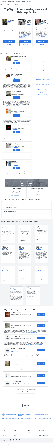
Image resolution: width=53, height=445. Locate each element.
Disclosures (41, 433)
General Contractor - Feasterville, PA (7, 417)
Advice (23, 1)
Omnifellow (13, 161)
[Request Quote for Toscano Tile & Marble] (41, 338)
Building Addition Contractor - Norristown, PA (42, 414)
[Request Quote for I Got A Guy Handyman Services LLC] (42, 41)
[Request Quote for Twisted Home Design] (41, 375)
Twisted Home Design (15, 374)
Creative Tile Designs (15, 143)
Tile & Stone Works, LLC (16, 125)
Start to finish (11, 20)
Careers (15, 432)
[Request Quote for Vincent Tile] (41, 325)
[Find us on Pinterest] (13, 440)
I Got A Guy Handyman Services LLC (43, 21)
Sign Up (46, 1)
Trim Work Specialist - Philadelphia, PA (41, 413)
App (43, 1)
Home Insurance (5, 428)
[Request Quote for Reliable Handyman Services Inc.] (41, 314)
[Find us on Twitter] (16, 440)
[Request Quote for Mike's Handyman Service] (16, 80)
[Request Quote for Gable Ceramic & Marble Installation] (16, 115)
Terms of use (41, 428)
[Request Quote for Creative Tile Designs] (16, 150)
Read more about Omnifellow (9, 175)
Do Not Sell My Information (43, 435)
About (15, 430)
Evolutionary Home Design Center (18, 348)
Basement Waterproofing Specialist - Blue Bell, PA (43, 418)
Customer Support (29, 428)
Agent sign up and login (30, 432)
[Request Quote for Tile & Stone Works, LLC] (16, 132)
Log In (50, 1)
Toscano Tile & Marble (15, 336)
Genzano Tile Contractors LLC (17, 381)
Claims (3, 433)
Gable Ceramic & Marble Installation (18, 109)
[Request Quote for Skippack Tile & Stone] (16, 97)
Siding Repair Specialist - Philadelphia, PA (8, 413)
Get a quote (28, 433)
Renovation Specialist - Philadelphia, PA (24, 413)
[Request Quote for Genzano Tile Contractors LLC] (41, 383)
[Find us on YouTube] (19, 440)
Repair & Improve (11, 1)
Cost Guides (18, 1)
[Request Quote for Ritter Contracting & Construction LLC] (41, 363)
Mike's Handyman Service (16, 74)
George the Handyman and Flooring (18, 56)
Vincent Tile (13, 323)
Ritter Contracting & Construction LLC (19, 361)
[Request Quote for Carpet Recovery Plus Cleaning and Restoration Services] (25, 41)
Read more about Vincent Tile (32, 332)
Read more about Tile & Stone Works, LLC (13, 140)
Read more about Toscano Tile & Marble (35, 344)
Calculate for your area (16, 195)
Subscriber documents (43, 432)
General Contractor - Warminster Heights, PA (9, 418)
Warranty (3, 430)
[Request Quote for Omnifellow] (16, 168)
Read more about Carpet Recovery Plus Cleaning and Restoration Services (24, 36)
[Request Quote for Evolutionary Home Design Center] (41, 350)
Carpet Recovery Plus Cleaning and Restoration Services (27, 22)
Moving (3, 432)
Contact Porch (16, 433)
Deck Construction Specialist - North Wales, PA (25, 417)
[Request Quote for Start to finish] (9, 41)
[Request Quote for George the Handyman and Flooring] (16, 63)
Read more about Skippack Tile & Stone (12, 105)
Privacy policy (41, 430)
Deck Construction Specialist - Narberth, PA (25, 418)
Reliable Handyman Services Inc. (17, 312)
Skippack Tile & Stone (16, 91)
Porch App (29, 1)
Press (15, 435)
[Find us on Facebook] (10, 440)
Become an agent (29, 430)
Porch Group (16, 428)
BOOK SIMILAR (26, 405)
